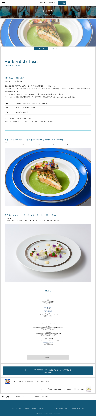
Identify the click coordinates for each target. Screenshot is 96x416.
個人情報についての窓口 (30, 408)
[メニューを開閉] (3, 3)
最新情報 (18, 396)
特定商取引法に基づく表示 (78, 408)
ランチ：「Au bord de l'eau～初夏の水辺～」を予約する (48, 371)
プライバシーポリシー (17, 408)
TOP (7, 396)
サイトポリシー (42, 408)
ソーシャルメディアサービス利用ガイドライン (59, 408)
